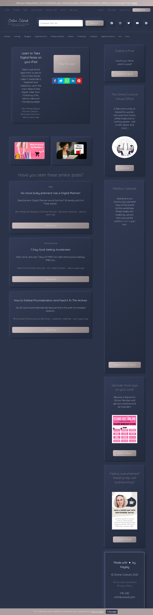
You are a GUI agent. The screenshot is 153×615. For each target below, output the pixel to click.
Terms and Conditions (124, 582)
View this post (67, 63)
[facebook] (55, 81)
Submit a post (124, 73)
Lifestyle (17, 36)
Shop (25, 10)
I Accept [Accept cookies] (111, 611)
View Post (50, 225)
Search (94, 23)
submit (126, 221)
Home (7, 10)
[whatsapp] (67, 81)
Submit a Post (125, 10)
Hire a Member (36, 10)
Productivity (81, 36)
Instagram (93, 36)
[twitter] (61, 81)
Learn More (124, 453)
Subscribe (141, 10)
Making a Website (57, 36)
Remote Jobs (51, 10)
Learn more (97, 611)
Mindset (71, 36)
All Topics (7, 36)
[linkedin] (73, 81)
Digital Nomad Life (108, 36)
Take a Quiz (73, 10)
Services (101, 10)
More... (127, 36)
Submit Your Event (124, 364)
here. (134, 2)
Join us (124, 167)
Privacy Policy (124, 585)
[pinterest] (79, 81)
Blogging (27, 36)
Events (62, 10)
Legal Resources (40, 36)
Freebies (16, 10)
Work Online (111, 10)
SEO (120, 36)
